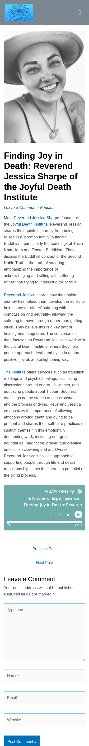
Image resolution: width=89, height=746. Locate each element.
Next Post (44, 562)
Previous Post (44, 549)
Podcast (47, 207)
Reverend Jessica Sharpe (36, 218)
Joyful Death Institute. (29, 224)
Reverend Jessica (19, 295)
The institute (14, 372)
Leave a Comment (20, 207)
